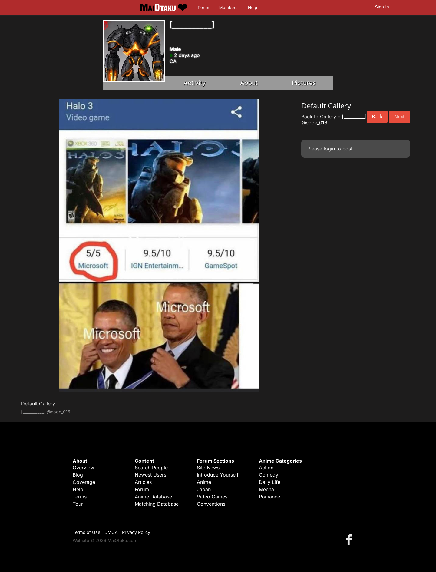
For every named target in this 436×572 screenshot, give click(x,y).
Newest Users (150, 475)
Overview (83, 468)
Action (266, 468)
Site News (208, 468)
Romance (269, 497)
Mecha (266, 489)
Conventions (211, 504)
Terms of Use (86, 532)
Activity (194, 83)
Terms (80, 497)
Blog (78, 475)
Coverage (84, 482)
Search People (151, 468)
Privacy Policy (136, 532)
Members (228, 7)
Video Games (212, 497)
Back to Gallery (318, 117)
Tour (78, 504)
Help (252, 7)
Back (377, 116)
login (329, 149)
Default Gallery (38, 404)
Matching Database (157, 504)
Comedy (268, 475)
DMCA (111, 532)
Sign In (382, 7)
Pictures (304, 83)
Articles (143, 482)
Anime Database (153, 497)
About (249, 83)
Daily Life (269, 482)
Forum (204, 7)
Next (399, 116)
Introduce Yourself (218, 475)
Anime (204, 482)
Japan (204, 489)
